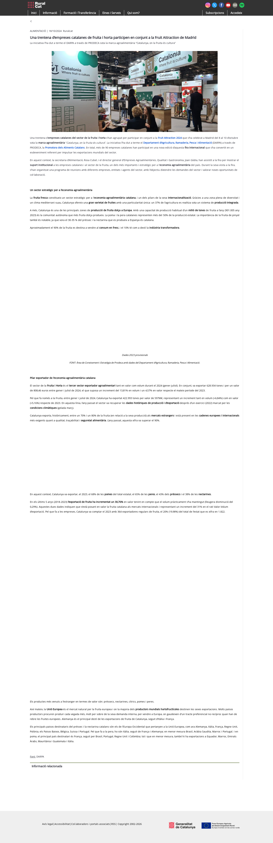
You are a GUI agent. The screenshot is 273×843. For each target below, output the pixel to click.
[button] (34, 13)
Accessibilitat (62, 824)
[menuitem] (79, 13)
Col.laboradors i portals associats (90, 824)
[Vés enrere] (31, 21)
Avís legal (47, 824)
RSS (113, 824)
